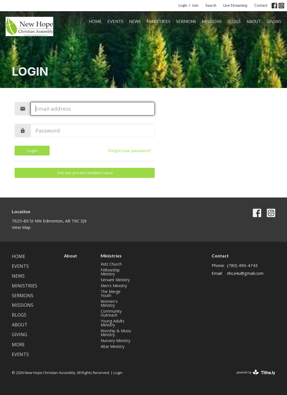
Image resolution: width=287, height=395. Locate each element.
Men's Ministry (114, 285)
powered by (256, 372)
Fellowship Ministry (110, 271)
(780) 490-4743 (242, 265)
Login (183, 5)
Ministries (158, 21)
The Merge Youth (111, 293)
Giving (274, 21)
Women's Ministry (109, 303)
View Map (21, 227)
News (135, 21)
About (253, 21)
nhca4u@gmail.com (245, 273)
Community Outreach (111, 313)
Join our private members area (85, 172)
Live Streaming (235, 5)
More (18, 344)
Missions (212, 21)
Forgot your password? (129, 150)
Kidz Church (111, 264)
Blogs (234, 21)
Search (210, 5)
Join (195, 5)
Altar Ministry (112, 346)
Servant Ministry (115, 279)
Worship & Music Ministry (116, 332)
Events (115, 21)
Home (95, 21)
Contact (260, 5)
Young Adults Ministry (112, 322)
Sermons (186, 21)
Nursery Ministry (115, 340)
